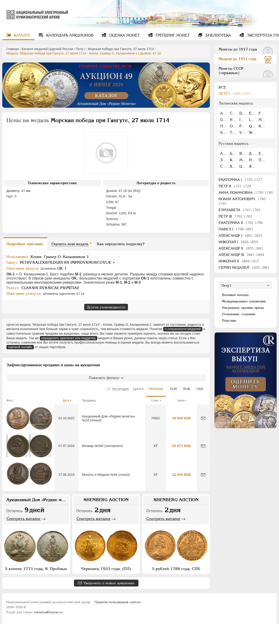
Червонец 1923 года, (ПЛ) (106, 568)
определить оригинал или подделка (68, 338)
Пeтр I (80, 49)
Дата (66, 400)
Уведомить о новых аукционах (109, 583)
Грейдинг (172, 35)
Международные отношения (244, 301)
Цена (180, 400)
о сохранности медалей (183, 329)
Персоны (229, 320)
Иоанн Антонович (243, 201)
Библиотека (217, 35)
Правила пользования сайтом (118, 602)
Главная (12, 49)
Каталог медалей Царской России (47, 49)
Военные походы (235, 295)
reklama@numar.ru (48, 612)
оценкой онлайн (20, 347)
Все (222, 87)
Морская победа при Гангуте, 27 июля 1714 (121, 49)
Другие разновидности (106, 307)
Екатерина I (240, 180)
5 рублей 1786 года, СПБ (176, 568)
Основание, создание (239, 314)
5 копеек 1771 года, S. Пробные (36, 568)
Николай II (239, 261)
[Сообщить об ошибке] (203, 418)
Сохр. (155, 400)
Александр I (240, 235)
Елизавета (239, 210)
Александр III (241, 255)
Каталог (21, 35)
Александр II (241, 248)
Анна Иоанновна (246, 192)
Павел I (236, 229)
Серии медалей (244, 267)
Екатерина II (241, 223)
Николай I (238, 242)
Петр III (235, 216)
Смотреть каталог (23, 518)
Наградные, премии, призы (243, 307)
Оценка (124, 35)
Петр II (235, 186)
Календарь (69, 35)
